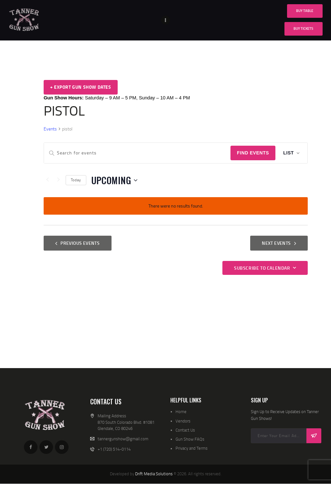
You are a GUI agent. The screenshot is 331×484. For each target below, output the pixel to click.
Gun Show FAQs (190, 439)
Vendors (183, 421)
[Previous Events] (47, 180)
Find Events (253, 152)
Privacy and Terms (192, 448)
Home (181, 411)
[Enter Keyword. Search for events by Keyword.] (137, 153)
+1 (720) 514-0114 (114, 449)
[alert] (176, 206)
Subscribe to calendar (262, 268)
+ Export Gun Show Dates (80, 87)
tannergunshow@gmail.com (123, 439)
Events (50, 129)
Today (76, 180)
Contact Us (185, 430)
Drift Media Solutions (154, 474)
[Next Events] (58, 180)
